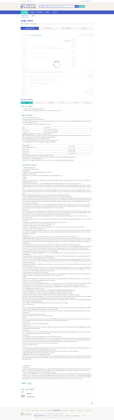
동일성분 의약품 (66, 28)
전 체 (27, 102)
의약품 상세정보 (30, 28)
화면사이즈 (24, 1)
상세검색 (82, 6)
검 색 (77, 6)
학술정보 (47, 12)
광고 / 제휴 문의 (80, 410)
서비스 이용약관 (35, 410)
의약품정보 (32, 12)
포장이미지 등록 (88, 410)
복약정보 (75, 102)
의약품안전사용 (39, 12)
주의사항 (63, 102)
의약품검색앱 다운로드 (87, 1)
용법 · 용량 (51, 102)
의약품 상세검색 (24, 15)
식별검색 (33, 15)
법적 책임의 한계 (65, 410)
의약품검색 (42, 6)
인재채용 (28, 410)
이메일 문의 (72, 410)
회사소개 (55, 12)
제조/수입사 (87, 102)
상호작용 (84, 28)
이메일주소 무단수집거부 (45, 410)
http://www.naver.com (31, 396)
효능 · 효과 (39, 102)
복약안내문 (48, 28)
